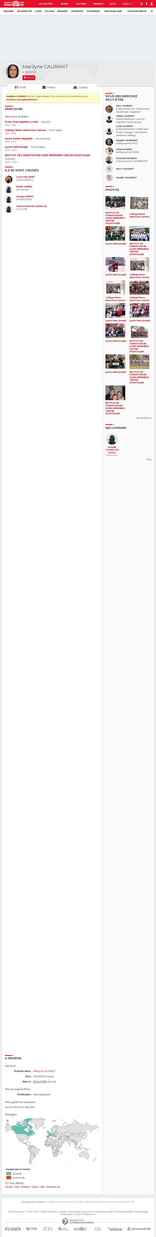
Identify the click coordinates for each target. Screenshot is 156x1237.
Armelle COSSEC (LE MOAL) (112, 450)
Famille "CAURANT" (126, 177)
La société (63, 1212)
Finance (98, 3)
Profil (23, 87)
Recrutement (87, 1212)
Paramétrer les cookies (124, 1212)
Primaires (62, 11)
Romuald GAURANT (126, 158)
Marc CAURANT (124, 106)
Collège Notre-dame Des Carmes (25, 130)
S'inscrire (8, 11)
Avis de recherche (136, 11)
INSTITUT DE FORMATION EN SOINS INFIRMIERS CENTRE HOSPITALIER (47, 155)
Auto (113, 3)
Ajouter (30, 77)
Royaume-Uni (53, 1186)
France (34, 1186)
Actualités (46, 3)
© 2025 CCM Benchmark (84, 1214)
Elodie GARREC (24, 186)
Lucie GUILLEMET (25, 177)
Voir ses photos (143, 418)
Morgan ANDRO (24, 196)
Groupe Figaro (67, 1214)
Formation (52, 1212)
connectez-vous (77, 96)
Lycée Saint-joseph (16, 147)
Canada (8, 1186)
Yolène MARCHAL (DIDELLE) (31, 206)
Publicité (43, 1212)
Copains (83, 87)
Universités (77, 11)
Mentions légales (141, 1212)
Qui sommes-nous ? (16, 1212)
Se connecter (24, 11)
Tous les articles (74, 1212)
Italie (42, 1186)
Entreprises (93, 11)
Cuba (16, 1186)
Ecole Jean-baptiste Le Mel (21, 121)
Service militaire (113, 11)
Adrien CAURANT (125, 116)
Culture (81, 3)
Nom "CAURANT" (125, 169)
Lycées (38, 11)
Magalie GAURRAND (127, 140)
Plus (127, 3)
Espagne (25, 1186)
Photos (51, 87)
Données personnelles (104, 1212)
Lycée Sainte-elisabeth (19, 138)
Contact (29, 1212)
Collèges (49, 11)
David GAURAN (124, 149)
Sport (64, 3)
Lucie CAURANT (124, 126)
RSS (36, 1212)
